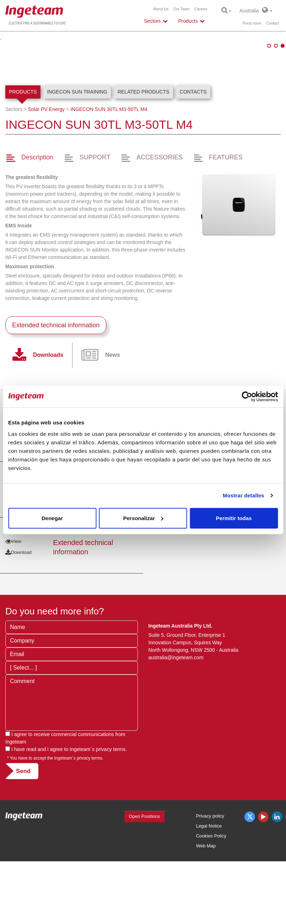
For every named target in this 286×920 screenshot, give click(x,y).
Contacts (193, 139)
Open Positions (144, 863)
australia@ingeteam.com (176, 705)
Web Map (206, 893)
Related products (143, 139)
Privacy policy (210, 863)
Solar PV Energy (46, 156)
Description (37, 204)
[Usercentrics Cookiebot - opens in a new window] (247, 396)
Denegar (52, 518)
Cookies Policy (211, 883)
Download (18, 544)
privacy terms (110, 796)
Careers (200, 9)
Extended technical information (55, 372)
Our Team (181, 9)
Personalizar (143, 518)
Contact (272, 23)
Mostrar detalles (243, 495)
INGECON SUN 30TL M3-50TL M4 (108, 156)
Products (23, 139)
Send (23, 818)
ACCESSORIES (159, 204)
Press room (251, 23)
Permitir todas (234, 518)
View (13, 589)
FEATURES (226, 204)
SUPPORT (95, 204)
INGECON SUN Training (77, 139)
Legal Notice (209, 873)
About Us (160, 9)
